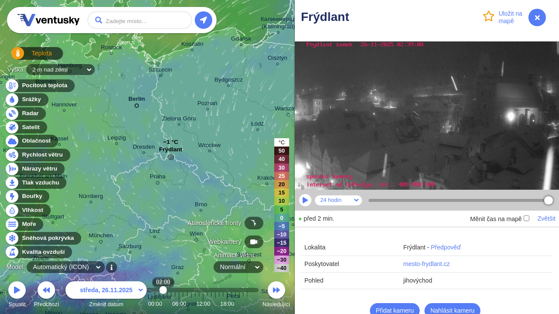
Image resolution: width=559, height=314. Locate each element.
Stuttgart (53, 217)
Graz (177, 268)
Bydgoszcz (228, 80)
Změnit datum (106, 295)
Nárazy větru (34, 169)
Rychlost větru (37, 155)
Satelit (26, 127)
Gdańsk (241, 39)
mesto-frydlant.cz (427, 263)
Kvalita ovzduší (38, 252)
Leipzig (116, 138)
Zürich (40, 259)
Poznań (207, 104)
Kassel (59, 139)
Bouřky (27, 196)
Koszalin (192, 45)
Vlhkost (27, 210)
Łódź (257, 125)
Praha (158, 178)
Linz (154, 232)
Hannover (64, 105)
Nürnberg (91, 197)
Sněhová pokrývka (43, 238)
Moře (24, 224)
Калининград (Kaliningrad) (278, 24)
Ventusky (47, 20)
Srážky (26, 99)
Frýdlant (170, 151)
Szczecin (160, 70)
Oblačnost (31, 141)
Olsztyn (277, 59)
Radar (25, 113)
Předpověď (446, 247)
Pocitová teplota (39, 85)
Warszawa (288, 110)
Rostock (111, 48)
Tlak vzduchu (35, 183)
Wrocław (209, 146)
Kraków (267, 179)
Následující (276, 295)
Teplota (27, 56)
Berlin (136, 101)
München (101, 237)
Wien (196, 235)
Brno (201, 205)
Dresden (144, 148)
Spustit (17, 295)
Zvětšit (547, 218)
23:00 (247, 303)
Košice (293, 220)
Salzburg (129, 247)
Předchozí (46, 295)
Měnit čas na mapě (499, 218)
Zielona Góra (179, 119)
